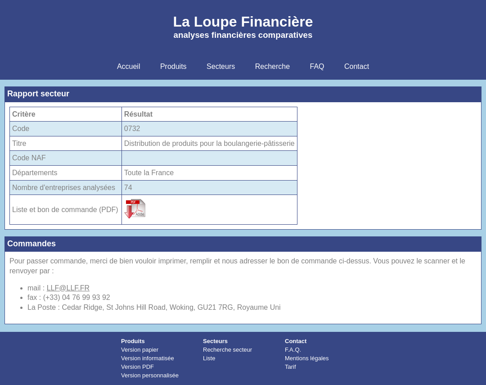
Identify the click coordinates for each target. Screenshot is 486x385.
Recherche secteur (227, 349)
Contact (295, 341)
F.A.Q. (293, 349)
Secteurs (215, 341)
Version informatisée (147, 358)
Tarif (290, 366)
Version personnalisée (150, 375)
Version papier (139, 349)
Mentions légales (307, 358)
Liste (209, 358)
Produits (133, 341)
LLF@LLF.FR (68, 288)
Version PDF (137, 366)
